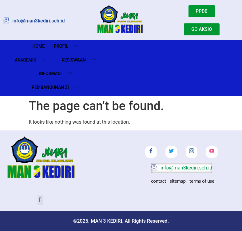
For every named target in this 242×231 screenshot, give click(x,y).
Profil (68, 46)
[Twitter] (171, 152)
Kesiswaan (81, 60)
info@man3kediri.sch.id (181, 168)
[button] (40, 200)
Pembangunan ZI (57, 87)
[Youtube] (212, 152)
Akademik (33, 60)
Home (38, 46)
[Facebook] (151, 152)
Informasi (57, 74)
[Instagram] (191, 152)
